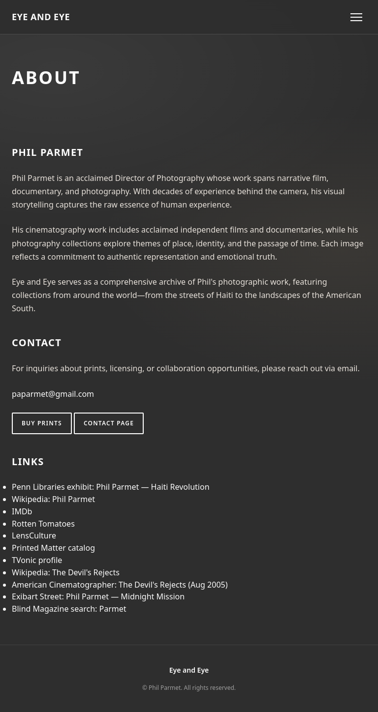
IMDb (22, 511)
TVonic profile (37, 560)
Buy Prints (42, 423)
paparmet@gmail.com (53, 393)
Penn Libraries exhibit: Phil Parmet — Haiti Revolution (111, 486)
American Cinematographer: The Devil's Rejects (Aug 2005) (120, 584)
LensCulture (34, 535)
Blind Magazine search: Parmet (69, 608)
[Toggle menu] (356, 17)
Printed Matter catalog (53, 547)
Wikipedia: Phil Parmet (53, 499)
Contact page (109, 423)
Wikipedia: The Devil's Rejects (66, 572)
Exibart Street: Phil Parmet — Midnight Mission (98, 596)
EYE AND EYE (41, 17)
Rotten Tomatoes (43, 523)
